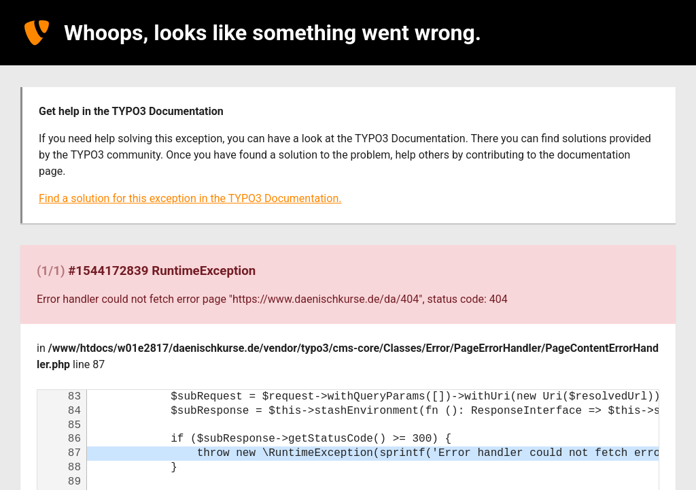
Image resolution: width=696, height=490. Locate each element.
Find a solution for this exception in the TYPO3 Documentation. (190, 198)
